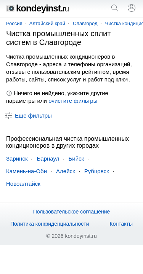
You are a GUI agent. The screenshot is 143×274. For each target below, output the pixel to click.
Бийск (76, 158)
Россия (14, 23)
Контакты (121, 224)
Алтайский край (47, 23)
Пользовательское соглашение (71, 212)
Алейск (65, 171)
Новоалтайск (23, 183)
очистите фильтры (72, 100)
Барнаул (48, 158)
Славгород (85, 23)
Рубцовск (96, 171)
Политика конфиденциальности (49, 224)
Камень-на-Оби (26, 171)
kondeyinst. (37, 8)
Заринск (16, 158)
